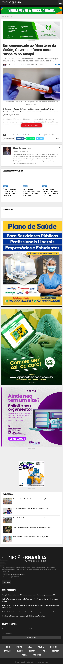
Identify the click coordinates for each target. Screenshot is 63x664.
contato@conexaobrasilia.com (16, 574)
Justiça (43, 651)
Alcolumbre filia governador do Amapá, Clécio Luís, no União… (31, 536)
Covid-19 (24, 134)
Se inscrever (31, 637)
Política (41, 647)
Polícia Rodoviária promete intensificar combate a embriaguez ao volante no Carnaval (30, 612)
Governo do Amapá (32, 134)
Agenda (24, 655)
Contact (7, 582)
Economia (53, 647)
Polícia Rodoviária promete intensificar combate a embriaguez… (32, 527)
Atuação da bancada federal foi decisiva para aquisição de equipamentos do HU (28, 595)
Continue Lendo (31, 125)
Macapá (41, 134)
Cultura (32, 651)
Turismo (20, 651)
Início (8, 647)
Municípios (37, 655)
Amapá (57, 64)
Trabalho (7, 651)
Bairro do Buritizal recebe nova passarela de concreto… (30, 518)
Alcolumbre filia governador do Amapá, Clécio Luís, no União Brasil (24, 616)
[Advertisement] (31, 457)
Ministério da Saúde (50, 134)
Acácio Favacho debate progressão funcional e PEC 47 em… (31, 508)
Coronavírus (16, 134)
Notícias (19, 647)
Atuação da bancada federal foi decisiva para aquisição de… (31, 499)
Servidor (55, 651)
